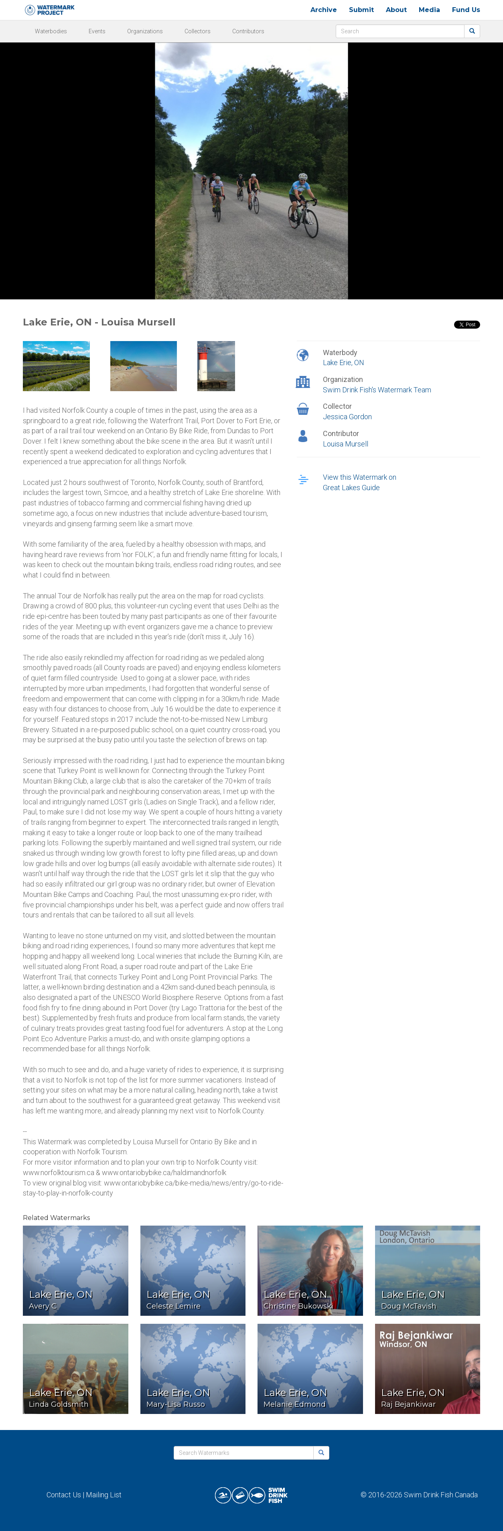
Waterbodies (51, 31)
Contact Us (64, 1495)
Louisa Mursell (345, 444)
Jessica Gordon (347, 416)
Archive (323, 10)
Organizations (145, 31)
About (396, 10)
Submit (361, 10)
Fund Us (466, 10)
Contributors (248, 31)
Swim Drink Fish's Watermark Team (377, 390)
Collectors (198, 31)
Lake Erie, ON (343, 362)
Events (97, 31)
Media (429, 10)
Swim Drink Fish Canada (441, 1495)
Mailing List (104, 1495)
